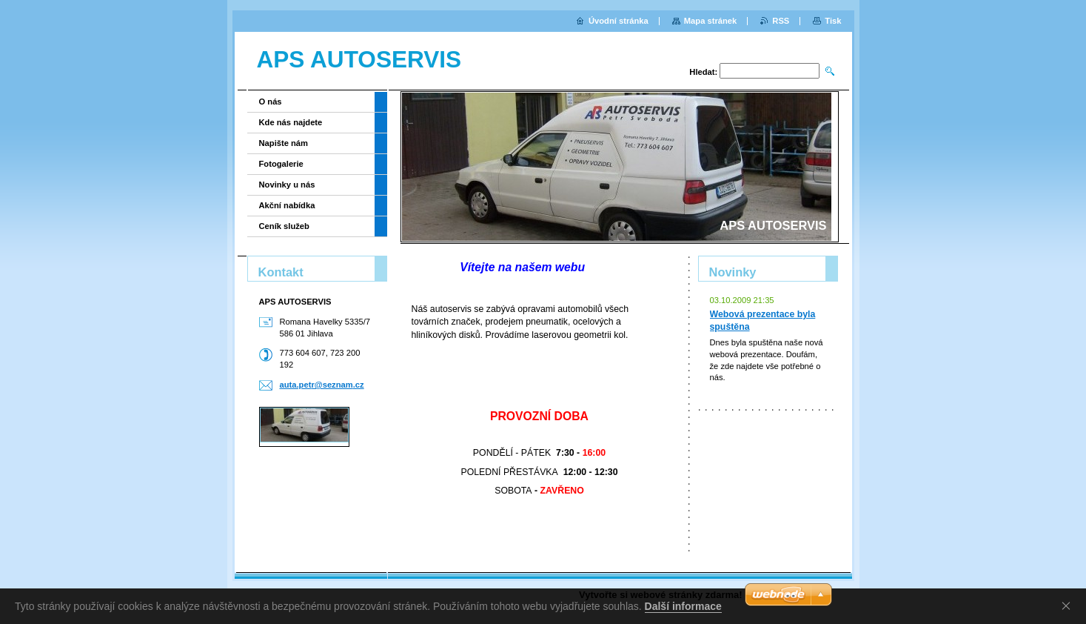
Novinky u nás (287, 184)
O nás (270, 101)
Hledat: (703, 71)
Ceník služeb (284, 226)
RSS (780, 20)
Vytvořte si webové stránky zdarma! (661, 594)
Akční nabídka (287, 205)
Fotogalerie (281, 163)
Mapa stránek (710, 20)
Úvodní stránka (618, 20)
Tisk (833, 20)
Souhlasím (1069, 605)
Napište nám (284, 143)
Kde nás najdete (291, 122)
